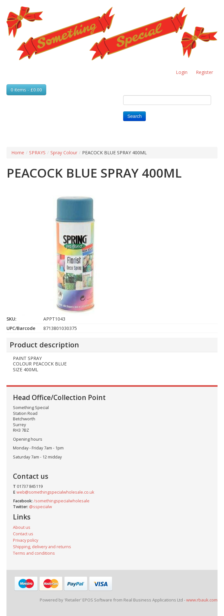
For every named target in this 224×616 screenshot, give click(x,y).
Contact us (23, 534)
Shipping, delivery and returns (42, 546)
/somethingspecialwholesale (62, 501)
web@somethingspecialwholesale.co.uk (55, 492)
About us (21, 527)
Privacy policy (25, 540)
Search (134, 116)
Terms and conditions (34, 553)
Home (17, 152)
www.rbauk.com (202, 600)
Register (204, 72)
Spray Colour (63, 152)
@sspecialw (40, 506)
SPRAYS (37, 152)
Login (181, 72)
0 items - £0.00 (26, 90)
